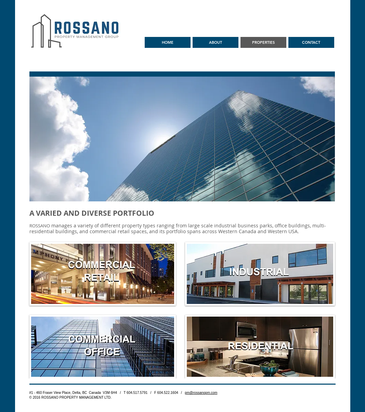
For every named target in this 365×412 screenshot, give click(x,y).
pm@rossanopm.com (201, 393)
